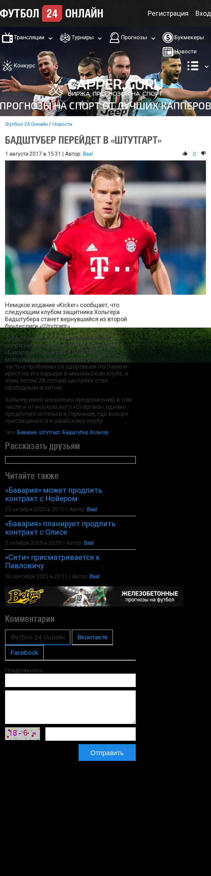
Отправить (107, 753)
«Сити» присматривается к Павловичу (52, 561)
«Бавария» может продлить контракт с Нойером (53, 494)
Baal (88, 154)
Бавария (27, 432)
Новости (185, 51)
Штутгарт (49, 432)
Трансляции (29, 37)
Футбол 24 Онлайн (26, 124)
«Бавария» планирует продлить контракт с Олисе (60, 528)
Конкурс (24, 65)
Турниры (83, 37)
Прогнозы (134, 37)
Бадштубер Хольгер (85, 432)
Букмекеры (189, 37)
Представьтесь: (24, 670)
